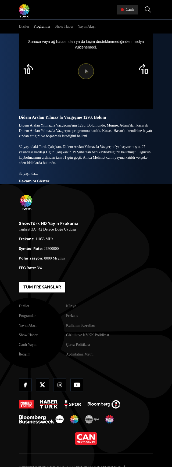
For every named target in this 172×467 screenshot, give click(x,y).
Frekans (72, 316)
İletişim (24, 354)
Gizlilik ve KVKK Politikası (87, 335)
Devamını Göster (34, 181)
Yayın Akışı (86, 26)
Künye (71, 306)
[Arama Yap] (147, 9)
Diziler (24, 26)
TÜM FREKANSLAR (42, 287)
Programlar (42, 26)
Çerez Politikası (78, 345)
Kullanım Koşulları (80, 325)
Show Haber (64, 26)
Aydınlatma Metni (80, 354)
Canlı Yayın (28, 345)
